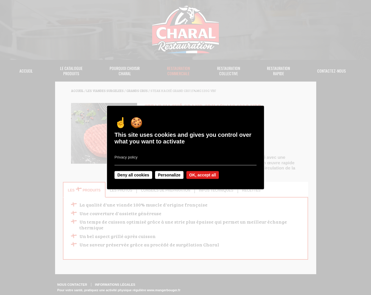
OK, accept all (202, 175)
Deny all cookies (133, 175)
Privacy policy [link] (125, 157)
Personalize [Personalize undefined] (169, 175)
